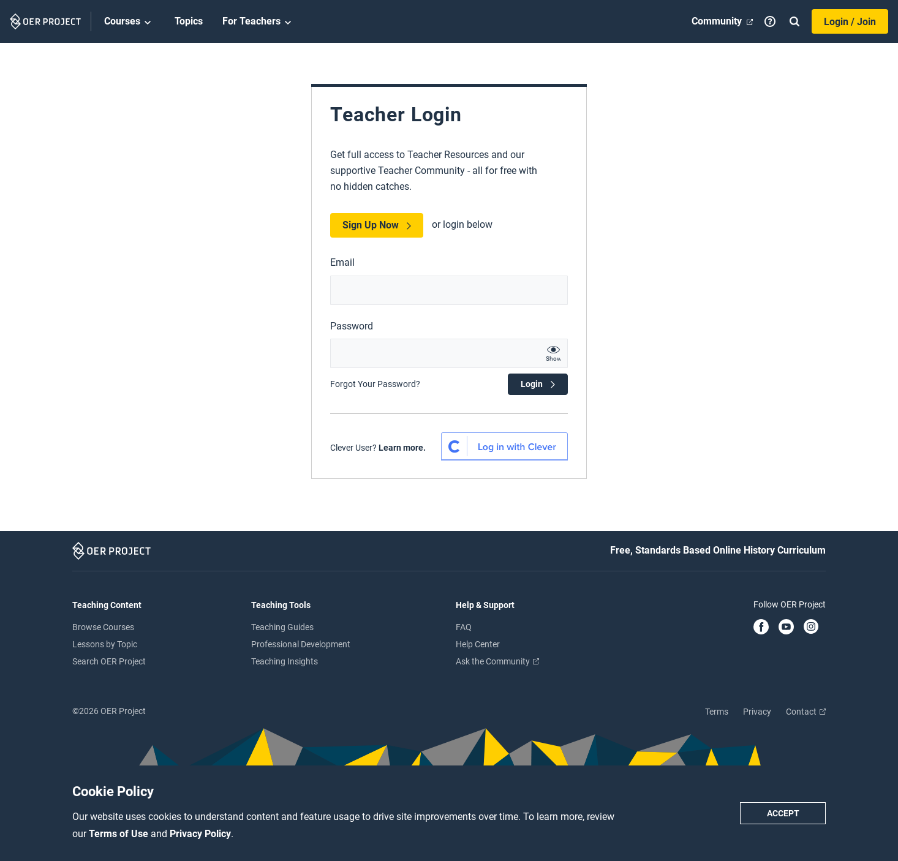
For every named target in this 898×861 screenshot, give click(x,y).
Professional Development (300, 644)
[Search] (794, 21)
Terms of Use (120, 834)
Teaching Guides (282, 627)
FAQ (464, 627)
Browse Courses (103, 627)
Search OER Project (109, 661)
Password (351, 326)
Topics (189, 21)
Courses (129, 22)
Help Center (478, 644)
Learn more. (402, 448)
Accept (783, 813)
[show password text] (553, 353)
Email (342, 262)
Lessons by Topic (104, 644)
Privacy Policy (200, 834)
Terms (716, 711)
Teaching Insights (284, 661)
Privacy (757, 711)
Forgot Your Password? (375, 384)
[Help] (770, 21)
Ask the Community (497, 661)
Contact (806, 711)
